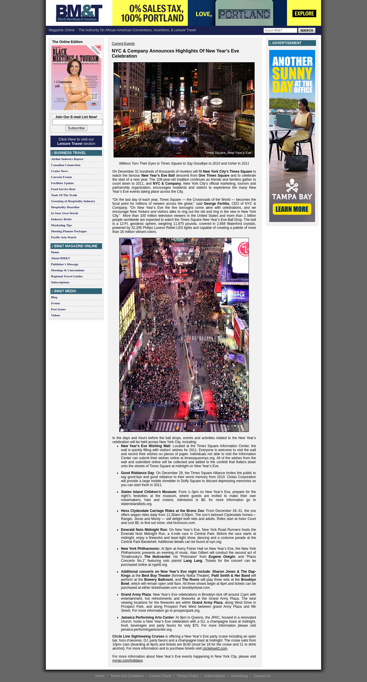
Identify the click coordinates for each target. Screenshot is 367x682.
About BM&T (60, 258)
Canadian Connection (65, 165)
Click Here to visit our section (76, 141)
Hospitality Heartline (65, 207)
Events (55, 303)
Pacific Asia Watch (63, 237)
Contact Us (262, 676)
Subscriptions (60, 282)
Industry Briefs (61, 219)
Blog (54, 297)
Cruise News (59, 171)
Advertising (239, 676)
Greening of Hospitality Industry (73, 201)
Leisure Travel (160, 676)
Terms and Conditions (127, 676)
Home (55, 252)
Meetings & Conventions (67, 270)
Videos (55, 315)
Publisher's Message (64, 264)
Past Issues (58, 309)
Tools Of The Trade (64, 195)
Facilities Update (62, 183)
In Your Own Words (64, 213)
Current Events (61, 177)
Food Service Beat (63, 189)
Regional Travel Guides (67, 276)
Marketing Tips (61, 225)
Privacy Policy (187, 676)
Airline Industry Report (67, 159)
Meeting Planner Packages (69, 231)
